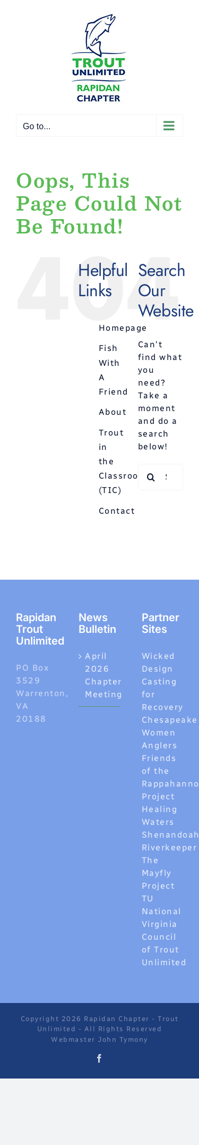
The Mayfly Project (158, 873)
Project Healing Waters (160, 809)
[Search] (151, 477)
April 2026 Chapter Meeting (100, 675)
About (113, 412)
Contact (117, 511)
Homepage (123, 328)
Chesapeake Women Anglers (170, 732)
